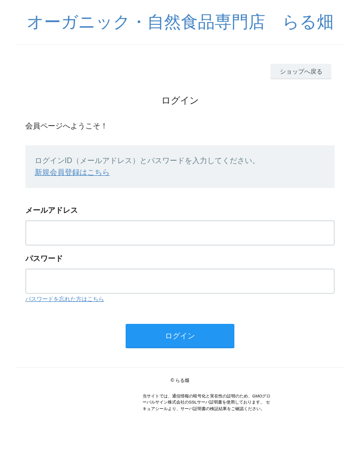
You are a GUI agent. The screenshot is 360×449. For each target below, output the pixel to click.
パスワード (44, 258)
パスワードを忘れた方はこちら (64, 299)
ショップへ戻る (301, 71)
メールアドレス (51, 210)
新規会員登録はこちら (72, 172)
